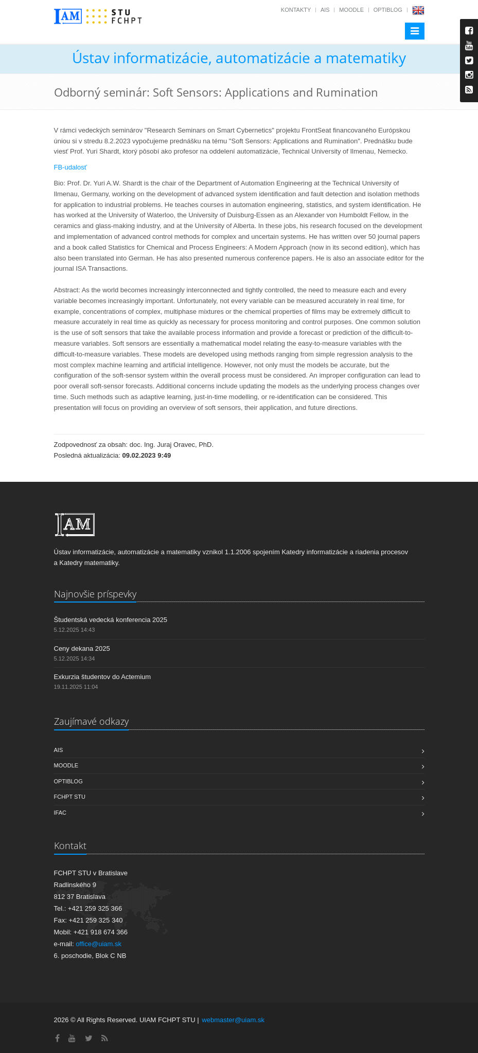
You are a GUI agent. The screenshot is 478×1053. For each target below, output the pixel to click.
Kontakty (296, 10)
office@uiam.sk (98, 944)
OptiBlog (388, 10)
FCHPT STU (70, 797)
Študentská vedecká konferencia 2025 (110, 620)
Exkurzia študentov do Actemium (102, 677)
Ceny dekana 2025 (82, 648)
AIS (325, 10)
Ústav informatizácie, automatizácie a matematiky (239, 57)
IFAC (60, 813)
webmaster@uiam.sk (233, 1020)
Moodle (351, 10)
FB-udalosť (70, 167)
